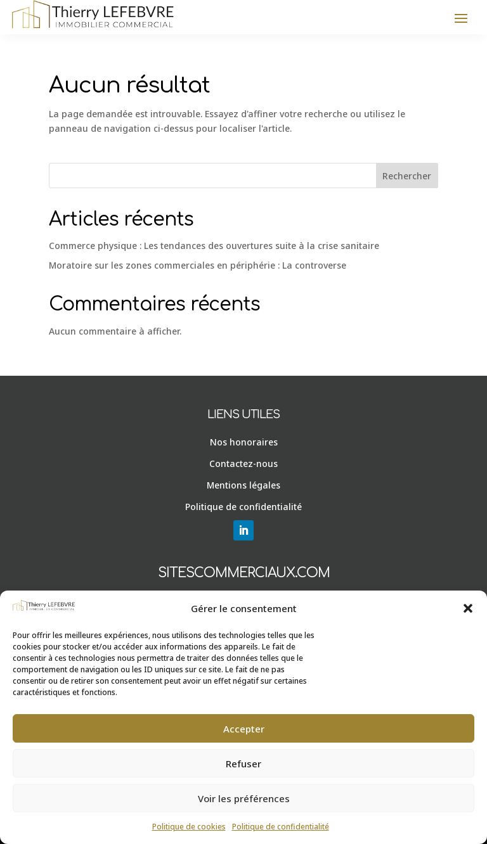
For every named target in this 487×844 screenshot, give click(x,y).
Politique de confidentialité (280, 826)
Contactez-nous (243, 463)
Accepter (243, 728)
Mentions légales (243, 485)
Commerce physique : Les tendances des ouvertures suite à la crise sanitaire (214, 246)
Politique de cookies (189, 826)
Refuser (243, 763)
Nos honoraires (244, 442)
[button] (468, 608)
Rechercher (406, 176)
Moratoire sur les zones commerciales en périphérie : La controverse (197, 265)
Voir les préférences (244, 798)
